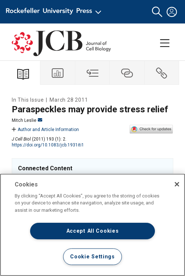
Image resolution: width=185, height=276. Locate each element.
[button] (157, 12)
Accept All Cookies (92, 231)
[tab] (57, 73)
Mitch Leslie (27, 120)
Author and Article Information (45, 129)
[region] (92, 225)
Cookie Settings (92, 257)
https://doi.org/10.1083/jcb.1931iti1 (48, 145)
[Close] (177, 184)
